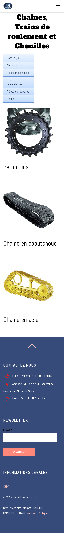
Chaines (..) (13, 65)
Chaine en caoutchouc (30, 243)
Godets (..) (13, 58)
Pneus (10, 99)
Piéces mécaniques (18, 73)
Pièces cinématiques (14, 82)
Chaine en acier (21, 320)
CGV (6, 486)
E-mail (7, 430)
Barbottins (16, 167)
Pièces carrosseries (18, 91)
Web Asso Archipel (37, 513)
